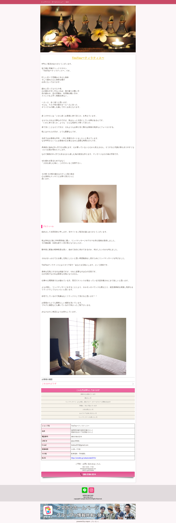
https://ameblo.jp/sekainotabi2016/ (83, 458)
